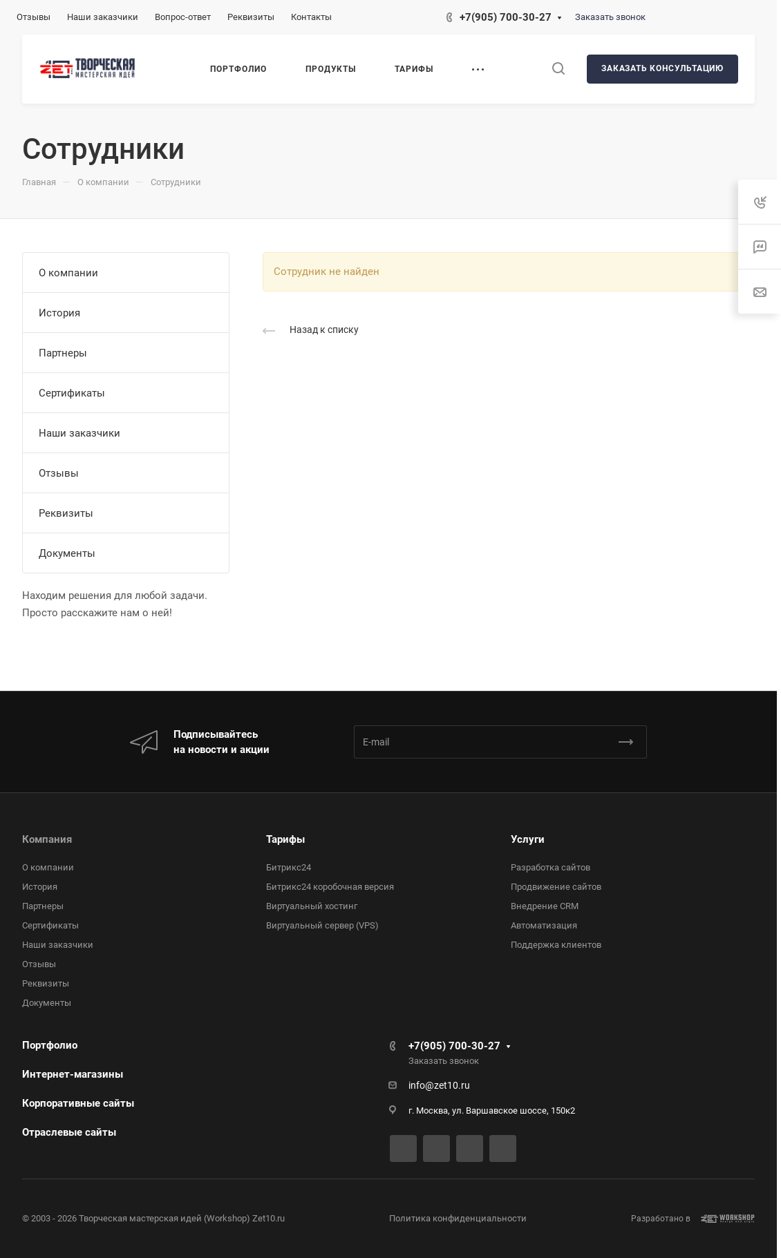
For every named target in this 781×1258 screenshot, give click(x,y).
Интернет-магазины (72, 1074)
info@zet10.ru (439, 1085)
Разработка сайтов (550, 867)
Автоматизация (544, 925)
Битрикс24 (288, 867)
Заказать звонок (610, 17)
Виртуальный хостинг (311, 906)
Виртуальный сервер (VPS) (322, 925)
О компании (68, 273)
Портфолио (49, 1045)
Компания (47, 839)
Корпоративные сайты (78, 1103)
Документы (67, 553)
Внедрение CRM (544, 906)
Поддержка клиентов (556, 945)
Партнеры (63, 353)
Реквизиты (66, 513)
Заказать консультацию (662, 68)
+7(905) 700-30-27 (506, 17)
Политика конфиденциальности (458, 1218)
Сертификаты (72, 393)
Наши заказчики (79, 433)
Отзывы (59, 473)
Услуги (528, 839)
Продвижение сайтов (556, 886)
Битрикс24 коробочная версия (330, 886)
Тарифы (285, 839)
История (59, 313)
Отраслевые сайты (69, 1132)
